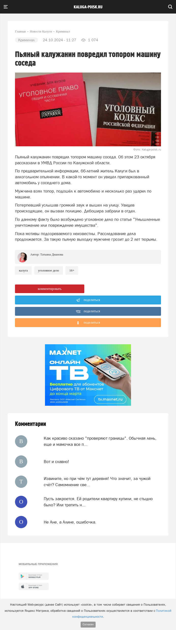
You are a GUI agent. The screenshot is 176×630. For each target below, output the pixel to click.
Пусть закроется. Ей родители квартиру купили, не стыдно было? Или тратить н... (98, 501)
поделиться (88, 300)
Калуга (23, 270)
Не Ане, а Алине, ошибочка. (70, 522)
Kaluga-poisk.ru (88, 7)
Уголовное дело (48, 270)
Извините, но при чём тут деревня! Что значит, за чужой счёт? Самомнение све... (97, 481)
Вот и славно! (56, 461)
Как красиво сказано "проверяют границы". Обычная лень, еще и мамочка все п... (100, 441)
